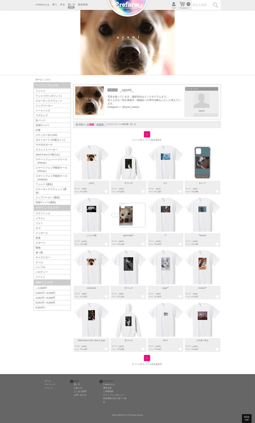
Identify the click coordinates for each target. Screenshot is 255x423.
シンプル (40, 267)
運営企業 (107, 388)
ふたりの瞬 (91, 235)
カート (184, 5)
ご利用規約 (108, 391)
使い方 (71, 6)
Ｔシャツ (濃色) (44, 184)
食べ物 (39, 252)
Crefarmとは (42, 4)
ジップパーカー (44, 105)
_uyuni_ (91, 183)
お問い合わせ (80, 395)
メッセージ (42, 233)
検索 (216, 5)
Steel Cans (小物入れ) (48, 154)
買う (54, 4)
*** (165, 235)
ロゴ (38, 228)
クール (39, 262)
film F (165, 340)
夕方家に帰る (202, 340)
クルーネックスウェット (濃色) (51, 191)
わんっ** (202, 183)
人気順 (90, 124)
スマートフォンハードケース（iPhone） (51, 161)
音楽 (38, 237)
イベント (40, 276)
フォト (39, 223)
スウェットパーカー (47, 149)
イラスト (40, 218)
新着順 (100, 124)
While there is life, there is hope (91, 340)
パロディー (42, 272)
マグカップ (42, 115)
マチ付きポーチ (44, 144)
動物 (38, 247)
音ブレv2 (129, 183)
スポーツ (40, 242)
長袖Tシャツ (42, 125)
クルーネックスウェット (49, 100)
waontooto (91, 288)
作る (62, 4)
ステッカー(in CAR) (46, 135)
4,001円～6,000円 (45, 297)
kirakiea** (202, 288)
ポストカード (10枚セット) (50, 139)
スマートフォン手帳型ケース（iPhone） (51, 169)
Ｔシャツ (40, 91)
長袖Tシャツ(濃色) (46, 202)
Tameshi (202, 235)
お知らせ (78, 388)
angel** (165, 288)
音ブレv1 (129, 340)
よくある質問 (80, 391)
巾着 (38, 130)
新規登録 (83, 4)
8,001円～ (41, 307)
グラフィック (43, 213)
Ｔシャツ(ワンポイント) (49, 95)
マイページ (50, 384)
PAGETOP (246, 418)
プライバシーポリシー (113, 395)
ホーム (48, 381)
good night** (128, 235)
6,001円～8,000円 (45, 302)
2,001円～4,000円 (45, 292)
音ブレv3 (129, 288)
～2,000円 (41, 288)
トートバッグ (43, 110)
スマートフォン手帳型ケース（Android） (51, 178)
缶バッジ (40, 120)
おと (166, 183)
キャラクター (43, 257)
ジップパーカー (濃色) (48, 197)
